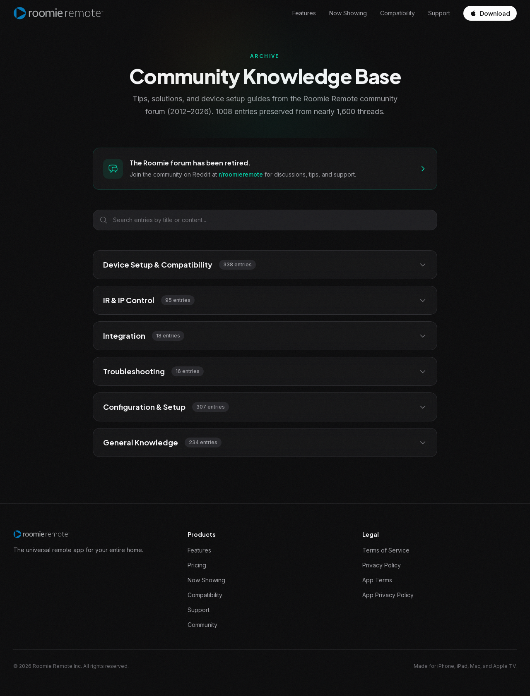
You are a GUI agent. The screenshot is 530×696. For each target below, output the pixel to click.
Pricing (197, 565)
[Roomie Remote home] (58, 13)
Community (202, 624)
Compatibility (397, 13)
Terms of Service (386, 550)
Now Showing (348, 13)
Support (439, 13)
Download (490, 13)
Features (304, 13)
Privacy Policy (381, 565)
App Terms (377, 580)
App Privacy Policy (388, 594)
